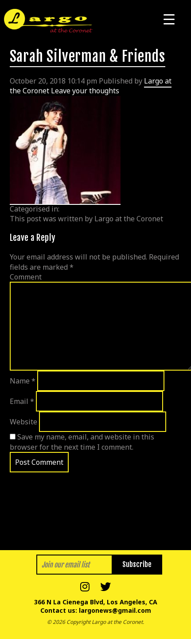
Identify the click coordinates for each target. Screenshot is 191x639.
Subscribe (137, 564)
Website (23, 422)
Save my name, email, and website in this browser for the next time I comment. (82, 441)
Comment (26, 277)
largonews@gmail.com (115, 610)
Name (22, 381)
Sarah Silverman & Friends (87, 56)
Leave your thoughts (85, 91)
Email (22, 401)
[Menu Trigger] (169, 19)
